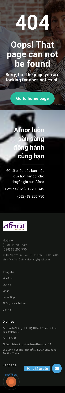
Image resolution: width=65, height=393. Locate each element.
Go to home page (32, 98)
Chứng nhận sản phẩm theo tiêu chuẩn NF (27, 344)
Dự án (6, 290)
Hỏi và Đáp (9, 297)
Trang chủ (8, 272)
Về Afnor (8, 278)
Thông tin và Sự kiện (14, 303)
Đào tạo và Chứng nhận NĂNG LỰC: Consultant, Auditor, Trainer (30, 351)
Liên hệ (7, 309)
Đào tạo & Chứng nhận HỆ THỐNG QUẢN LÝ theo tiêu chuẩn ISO (30, 330)
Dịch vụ (7, 284)
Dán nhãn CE (10, 338)
